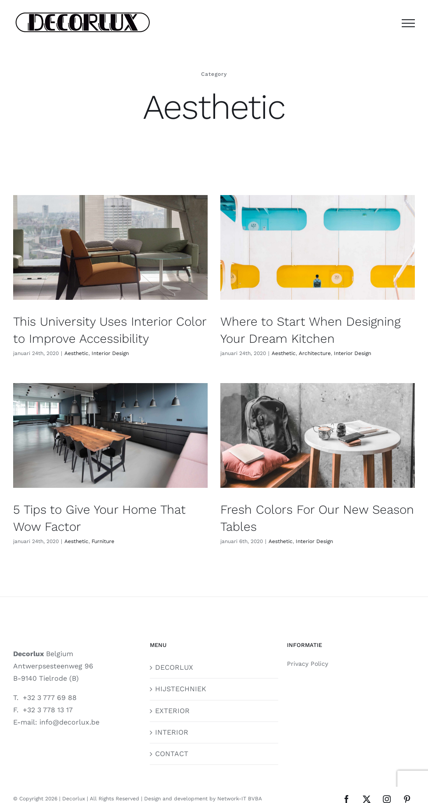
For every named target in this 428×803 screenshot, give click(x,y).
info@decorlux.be (69, 706)
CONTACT (171, 737)
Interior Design (110, 353)
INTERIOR (171, 715)
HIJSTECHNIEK (180, 672)
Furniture (130, 523)
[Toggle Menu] (408, 23)
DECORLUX (174, 651)
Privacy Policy (307, 646)
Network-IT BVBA (239, 782)
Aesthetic (76, 353)
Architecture (308, 353)
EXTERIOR (172, 694)
